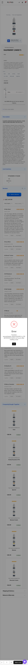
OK (14, 344)
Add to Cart (18, 662)
